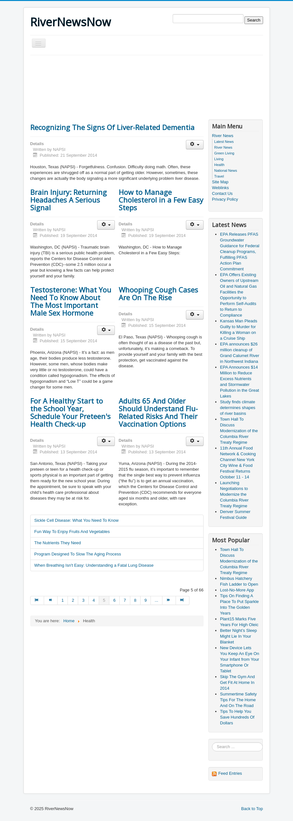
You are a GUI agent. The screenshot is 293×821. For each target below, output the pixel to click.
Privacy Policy (225, 199)
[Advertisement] (147, 72)
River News (222, 135)
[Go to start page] (37, 600)
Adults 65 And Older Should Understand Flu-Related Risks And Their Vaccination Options (158, 412)
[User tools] (195, 144)
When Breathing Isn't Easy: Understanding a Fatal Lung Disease (94, 565)
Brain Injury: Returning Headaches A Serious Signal (68, 199)
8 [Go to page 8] (135, 600)
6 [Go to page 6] (114, 600)
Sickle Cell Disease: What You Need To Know (76, 520)
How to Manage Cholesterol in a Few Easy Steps (161, 199)
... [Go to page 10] (156, 600)
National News (225, 170)
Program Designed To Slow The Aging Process (77, 554)
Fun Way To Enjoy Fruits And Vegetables (72, 531)
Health (219, 165)
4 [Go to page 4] (94, 600)
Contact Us (222, 193)
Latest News (224, 142)
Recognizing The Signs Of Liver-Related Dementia (112, 127)
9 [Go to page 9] (145, 600)
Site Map (220, 181)
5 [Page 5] (104, 600)
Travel (219, 176)
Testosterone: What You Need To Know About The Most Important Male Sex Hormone (70, 301)
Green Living (224, 153)
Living (219, 159)
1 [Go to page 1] (62, 600)
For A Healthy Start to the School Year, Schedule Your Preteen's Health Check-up (70, 412)
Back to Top (252, 808)
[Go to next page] (169, 600)
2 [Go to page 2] (73, 600)
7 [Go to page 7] (125, 600)
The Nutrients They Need (57, 542)
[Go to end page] (182, 600)
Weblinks (220, 187)
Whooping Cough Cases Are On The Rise (158, 293)
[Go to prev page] (51, 600)
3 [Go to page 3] (83, 600)
